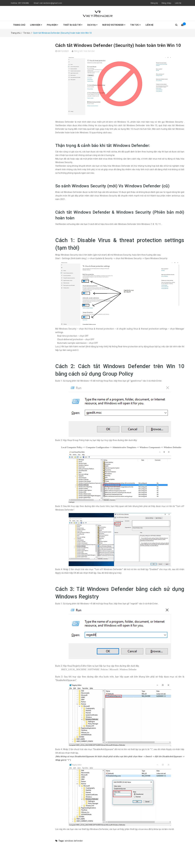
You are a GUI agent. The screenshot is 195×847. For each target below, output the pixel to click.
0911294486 (23, 3)
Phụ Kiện (52, 25)
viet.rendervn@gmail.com (50, 3)
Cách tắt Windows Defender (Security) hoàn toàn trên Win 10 (118, 45)
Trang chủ (19, 25)
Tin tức (135, 25)
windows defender (74, 841)
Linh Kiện (36, 25)
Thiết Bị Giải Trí (72, 25)
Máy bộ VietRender (113, 25)
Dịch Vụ (92, 25)
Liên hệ (178, 3)
